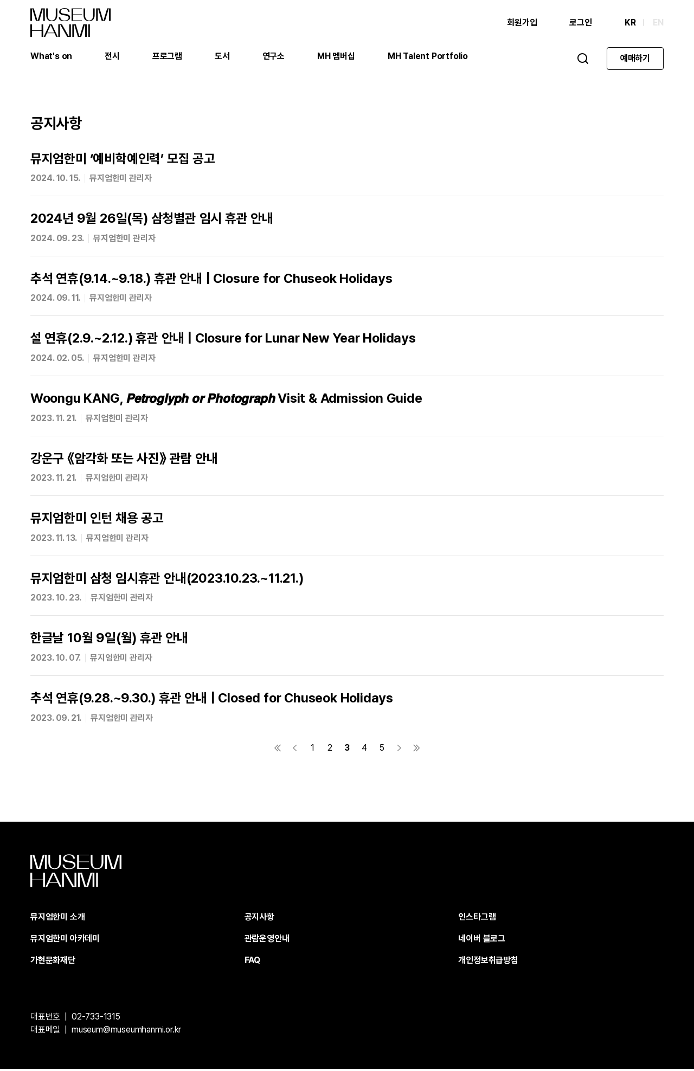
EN (658, 23)
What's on (51, 56)
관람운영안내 (267, 940)
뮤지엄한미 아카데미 (65, 940)
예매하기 (635, 59)
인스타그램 (477, 919)
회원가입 (522, 23)
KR (630, 23)
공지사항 (259, 919)
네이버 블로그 (481, 940)
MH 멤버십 (336, 56)
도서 (222, 56)
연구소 (273, 56)
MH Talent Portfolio (428, 56)
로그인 (580, 23)
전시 (112, 56)
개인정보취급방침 (488, 962)
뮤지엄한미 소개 (57, 919)
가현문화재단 (52, 962)
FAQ (252, 962)
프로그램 (167, 56)
